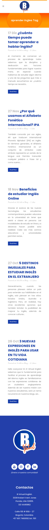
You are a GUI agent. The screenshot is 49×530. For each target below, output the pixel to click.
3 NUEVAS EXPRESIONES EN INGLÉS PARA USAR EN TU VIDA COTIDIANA (23, 350)
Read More (13, 91)
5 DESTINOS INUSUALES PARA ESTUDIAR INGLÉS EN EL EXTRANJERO (23, 270)
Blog (26, 50)
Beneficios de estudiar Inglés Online (23, 194)
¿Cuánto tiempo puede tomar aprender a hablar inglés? (23, 40)
